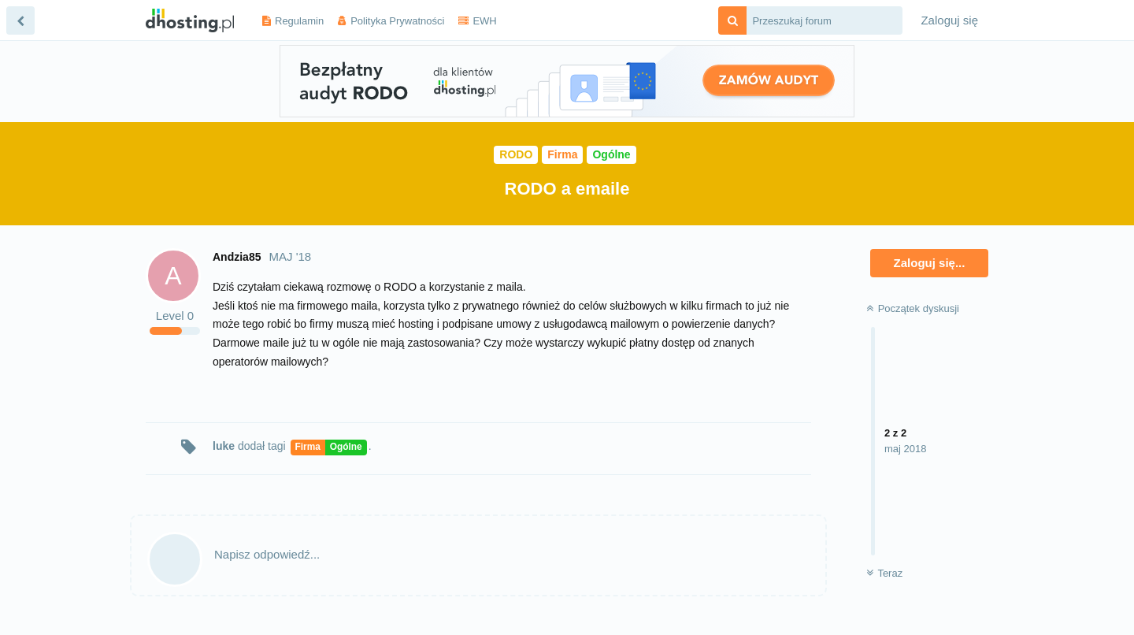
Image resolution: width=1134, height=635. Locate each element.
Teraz (884, 573)
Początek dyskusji (912, 308)
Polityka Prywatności (397, 21)
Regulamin (299, 21)
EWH (484, 21)
